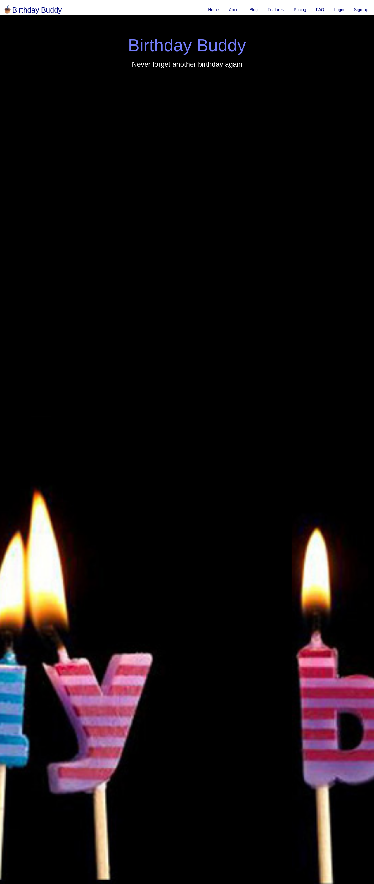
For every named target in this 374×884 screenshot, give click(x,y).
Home (213, 9)
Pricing (300, 9)
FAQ (320, 9)
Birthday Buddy (32, 10)
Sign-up (361, 9)
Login (339, 9)
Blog (254, 9)
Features (276, 9)
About (234, 9)
